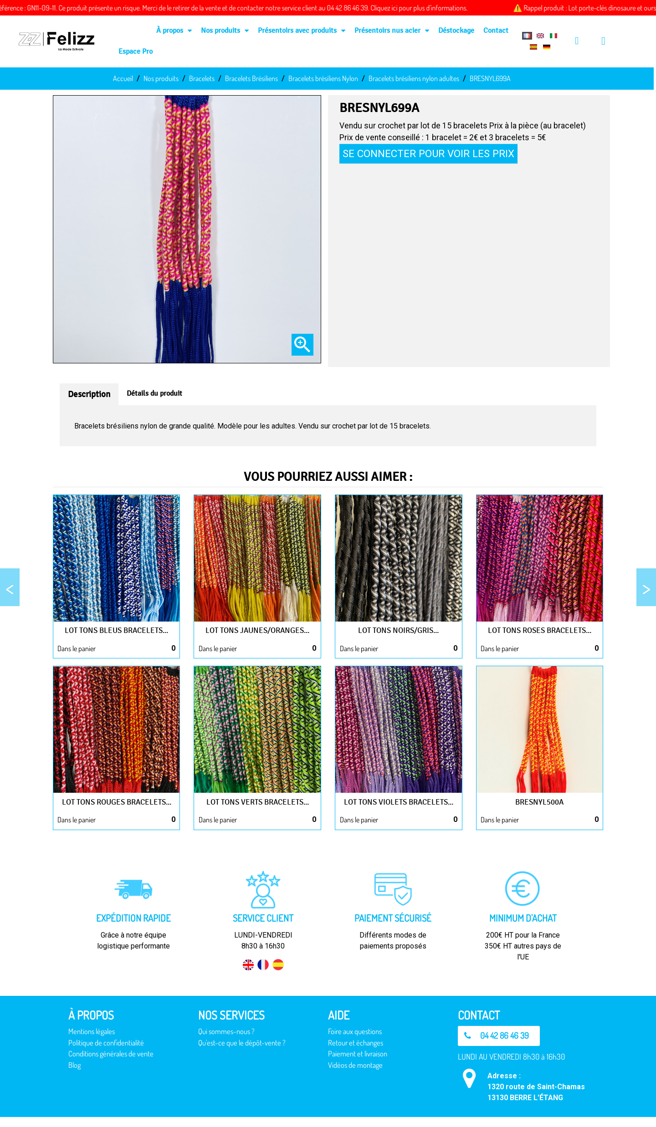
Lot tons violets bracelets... (398, 802)
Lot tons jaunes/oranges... (257, 630)
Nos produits (225, 30)
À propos (174, 30)
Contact (495, 30)
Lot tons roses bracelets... (539, 630)
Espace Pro (135, 51)
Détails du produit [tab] (154, 393)
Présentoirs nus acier (391, 30)
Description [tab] (89, 394)
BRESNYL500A (539, 802)
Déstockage (456, 30)
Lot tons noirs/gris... (398, 630)
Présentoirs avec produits (301, 30)
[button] (500, 1046)
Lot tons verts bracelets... (257, 802)
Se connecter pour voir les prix (428, 153)
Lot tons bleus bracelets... (116, 630)
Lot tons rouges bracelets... (116, 807)
